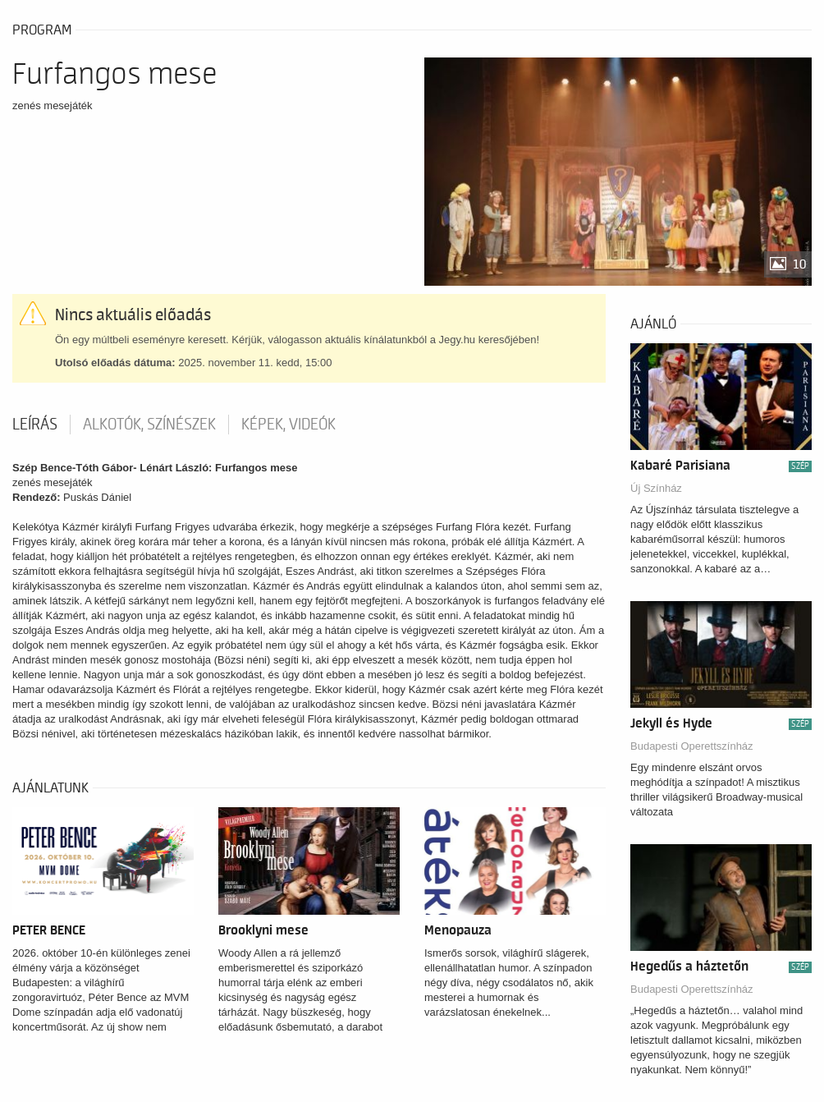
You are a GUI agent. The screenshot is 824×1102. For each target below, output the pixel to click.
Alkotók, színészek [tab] (149, 425)
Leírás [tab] (34, 425)
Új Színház (656, 488)
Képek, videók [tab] (288, 425)
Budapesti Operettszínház (691, 746)
